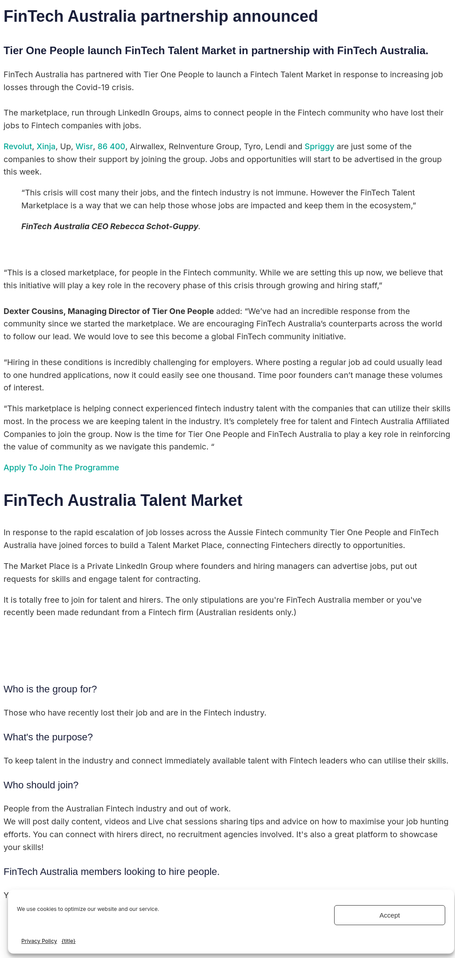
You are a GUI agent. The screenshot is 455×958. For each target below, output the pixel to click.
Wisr (84, 146)
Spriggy (320, 146)
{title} (68, 941)
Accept (389, 915)
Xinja (46, 146)
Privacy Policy (39, 941)
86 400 (111, 146)
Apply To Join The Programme (61, 467)
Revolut (18, 146)
